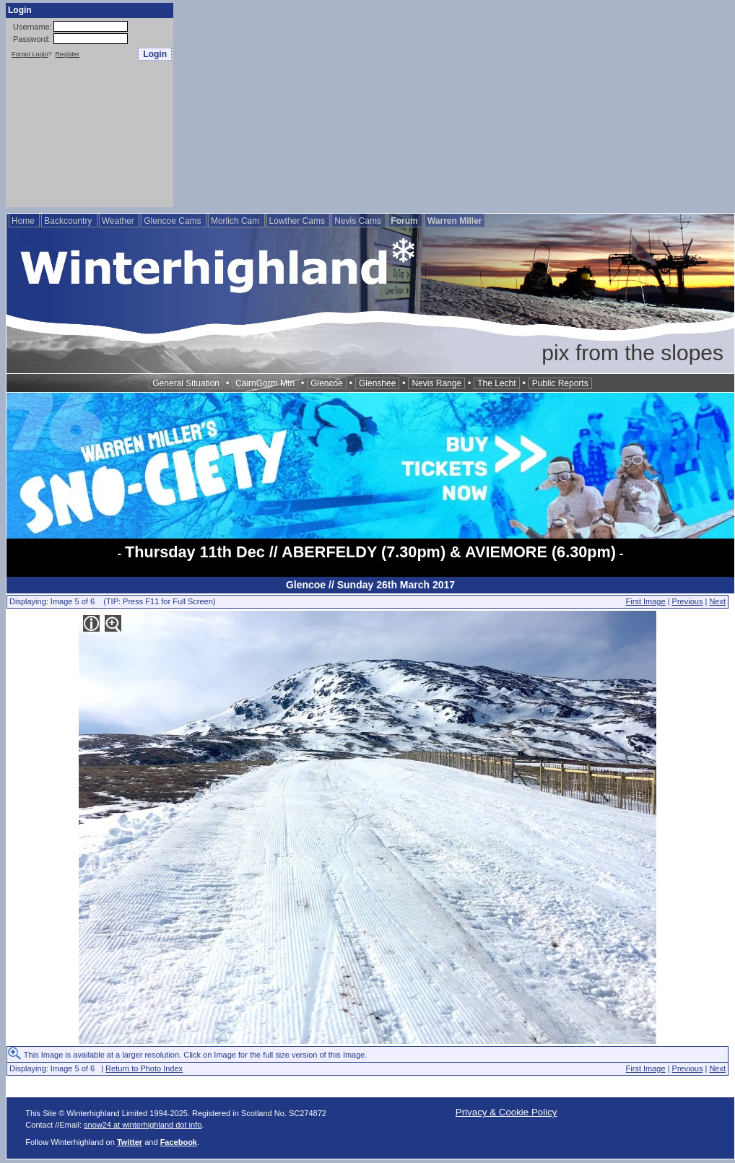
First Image (646, 601)
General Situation (185, 383)
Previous (687, 601)
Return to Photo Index (144, 1068)
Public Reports (560, 383)
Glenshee (377, 383)
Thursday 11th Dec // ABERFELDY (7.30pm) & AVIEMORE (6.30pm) (370, 552)
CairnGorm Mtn (265, 383)
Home (24, 221)
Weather (119, 221)
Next (717, 601)
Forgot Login (30, 54)
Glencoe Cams (174, 221)
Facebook (178, 1142)
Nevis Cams (358, 221)
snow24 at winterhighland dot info (142, 1124)
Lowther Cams (298, 221)
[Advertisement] (454, 104)
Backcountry (69, 221)
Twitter (129, 1142)
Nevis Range (436, 383)
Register (68, 54)
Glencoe (326, 383)
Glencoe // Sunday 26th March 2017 (370, 585)
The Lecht (496, 383)
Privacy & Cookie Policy (506, 1112)
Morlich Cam (236, 221)
